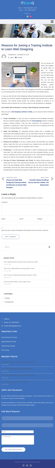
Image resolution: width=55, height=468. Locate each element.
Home (3, 35)
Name (3, 219)
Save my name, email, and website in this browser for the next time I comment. (24, 230)
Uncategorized (9, 302)
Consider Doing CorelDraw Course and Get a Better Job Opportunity (38, 182)
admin (12, 57)
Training (11, 35)
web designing (37, 121)
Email (21, 219)
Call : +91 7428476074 (27, 10)
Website (39, 219)
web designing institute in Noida (21, 112)
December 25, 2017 (23, 54)
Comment (4, 202)
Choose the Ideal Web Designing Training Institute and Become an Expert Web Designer (16, 183)
